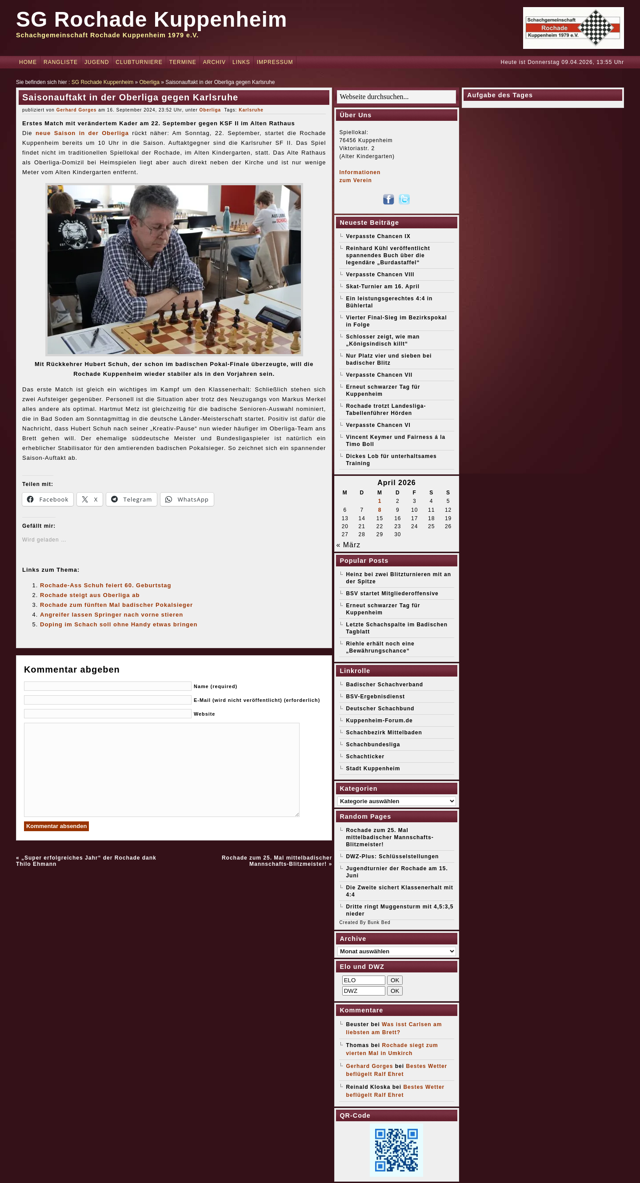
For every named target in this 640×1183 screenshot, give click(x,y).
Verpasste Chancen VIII (380, 274)
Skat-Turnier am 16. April (383, 286)
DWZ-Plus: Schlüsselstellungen (392, 856)
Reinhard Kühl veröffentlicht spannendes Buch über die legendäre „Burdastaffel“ (388, 255)
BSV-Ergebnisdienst (375, 696)
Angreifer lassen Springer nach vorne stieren (111, 614)
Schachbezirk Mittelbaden (384, 732)
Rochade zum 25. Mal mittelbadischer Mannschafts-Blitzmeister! (277, 861)
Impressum (275, 62)
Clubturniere (139, 62)
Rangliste (61, 62)
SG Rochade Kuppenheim (151, 19)
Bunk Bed (379, 922)
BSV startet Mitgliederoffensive (392, 593)
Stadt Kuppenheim (373, 768)
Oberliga (150, 82)
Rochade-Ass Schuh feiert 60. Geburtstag (105, 585)
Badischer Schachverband (384, 684)
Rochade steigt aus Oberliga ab (90, 595)
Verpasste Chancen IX (378, 236)
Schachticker (365, 756)
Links (241, 62)
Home (28, 62)
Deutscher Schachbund (380, 708)
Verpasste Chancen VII (379, 375)
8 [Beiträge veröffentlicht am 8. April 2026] (380, 510)
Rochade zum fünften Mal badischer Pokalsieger (116, 604)
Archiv (214, 62)
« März (348, 545)
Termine (182, 62)
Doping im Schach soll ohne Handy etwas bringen (118, 624)
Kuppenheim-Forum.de (379, 720)
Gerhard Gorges (76, 110)
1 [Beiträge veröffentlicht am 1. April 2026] (380, 501)
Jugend (96, 62)
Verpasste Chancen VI (378, 425)
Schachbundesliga (373, 744)
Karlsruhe (251, 110)
